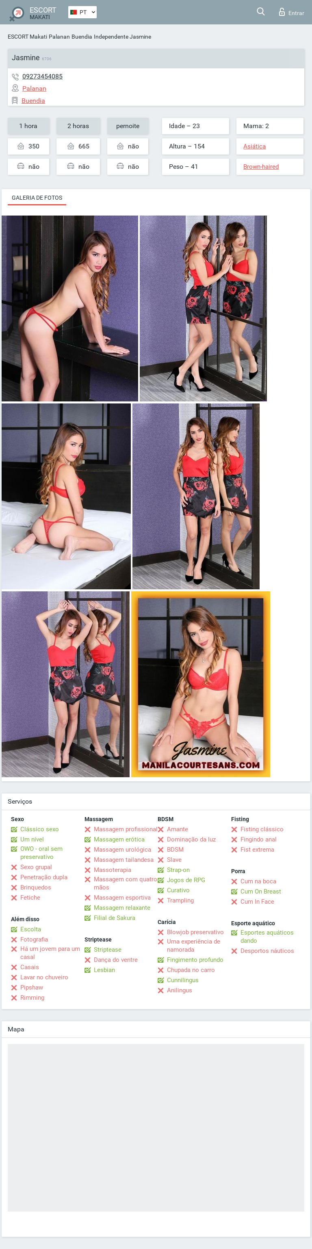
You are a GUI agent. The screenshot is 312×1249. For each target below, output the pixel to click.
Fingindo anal (258, 839)
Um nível (32, 839)
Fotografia (34, 939)
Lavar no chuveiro (44, 977)
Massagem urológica (122, 849)
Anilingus (179, 990)
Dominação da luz (191, 839)
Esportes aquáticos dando (267, 936)
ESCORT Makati (27, 36)
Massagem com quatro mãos (125, 883)
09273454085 (42, 76)
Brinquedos (35, 887)
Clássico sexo (39, 829)
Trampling (180, 900)
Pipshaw (31, 987)
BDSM (175, 849)
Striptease (107, 949)
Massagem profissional (126, 829)
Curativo (178, 890)
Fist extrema (257, 849)
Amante (177, 829)
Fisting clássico (262, 829)
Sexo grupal (36, 867)
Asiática (254, 146)
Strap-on (178, 870)
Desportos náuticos (267, 951)
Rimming (32, 997)
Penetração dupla (43, 877)
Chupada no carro (191, 970)
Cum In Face (257, 901)
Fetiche (30, 897)
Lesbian (104, 970)
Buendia (82, 36)
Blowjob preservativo (195, 932)
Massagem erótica (119, 839)
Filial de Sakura (114, 918)
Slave (174, 859)
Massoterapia (112, 870)
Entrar (291, 11)
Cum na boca (258, 881)
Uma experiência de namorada (193, 945)
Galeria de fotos (37, 197)
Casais (29, 967)
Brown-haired (261, 166)
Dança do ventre (116, 959)
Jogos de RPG (186, 880)
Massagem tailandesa (124, 859)
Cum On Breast (260, 891)
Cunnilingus (183, 980)
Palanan (59, 36)
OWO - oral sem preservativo (41, 853)
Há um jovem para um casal (50, 953)
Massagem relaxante (122, 907)
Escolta (30, 929)
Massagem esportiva (122, 897)
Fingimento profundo (195, 959)
